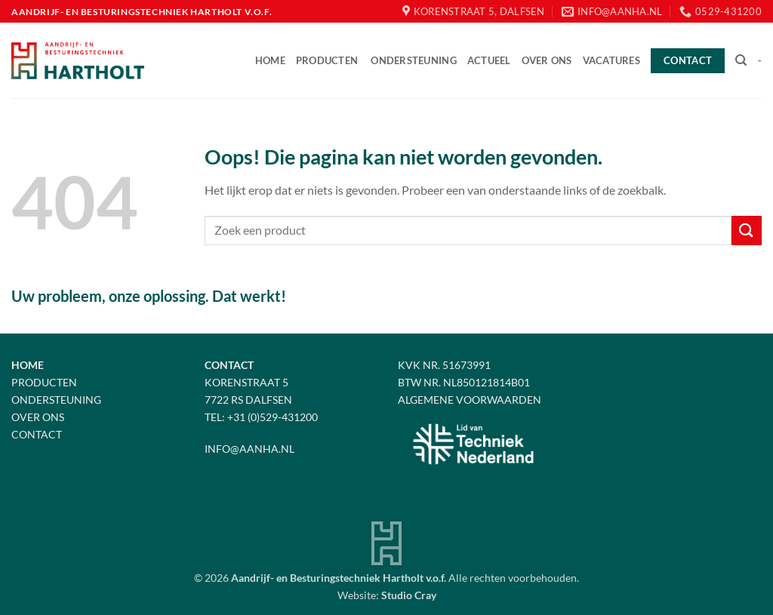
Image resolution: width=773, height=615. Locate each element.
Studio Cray (408, 595)
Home (270, 60)
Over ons (547, 60)
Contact (36, 434)
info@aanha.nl (249, 448)
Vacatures (611, 60)
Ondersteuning (413, 60)
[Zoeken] (741, 60)
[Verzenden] (746, 230)
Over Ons (37, 417)
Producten (327, 60)
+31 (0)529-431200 (272, 417)
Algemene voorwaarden (469, 399)
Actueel (489, 60)
